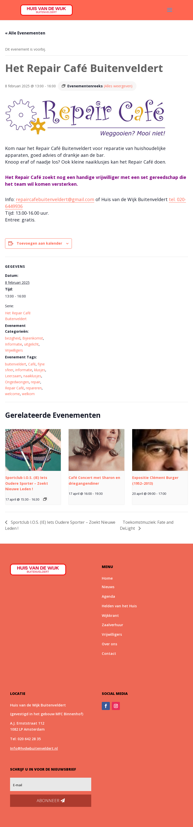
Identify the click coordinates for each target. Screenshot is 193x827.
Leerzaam (13, 375)
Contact (109, 653)
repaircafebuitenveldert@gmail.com (55, 199)
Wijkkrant (110, 615)
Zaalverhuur (112, 624)
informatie (23, 369)
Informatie (13, 344)
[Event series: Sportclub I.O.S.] (45, 499)
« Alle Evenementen (25, 33)
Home (107, 578)
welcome (12, 393)
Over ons (109, 644)
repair (35, 382)
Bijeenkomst (32, 338)
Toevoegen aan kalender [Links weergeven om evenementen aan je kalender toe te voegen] (39, 243)
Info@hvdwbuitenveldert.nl (34, 748)
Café (32, 364)
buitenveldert (15, 364)
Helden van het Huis (119, 606)
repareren (34, 388)
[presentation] (33, 450)
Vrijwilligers (14, 350)
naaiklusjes (32, 375)
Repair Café (14, 388)
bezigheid (12, 338)
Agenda (108, 596)
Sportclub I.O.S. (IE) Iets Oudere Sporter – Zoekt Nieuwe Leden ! (26, 483)
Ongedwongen (17, 382)
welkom (28, 393)
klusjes (39, 369)
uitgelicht (31, 344)
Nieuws (108, 586)
